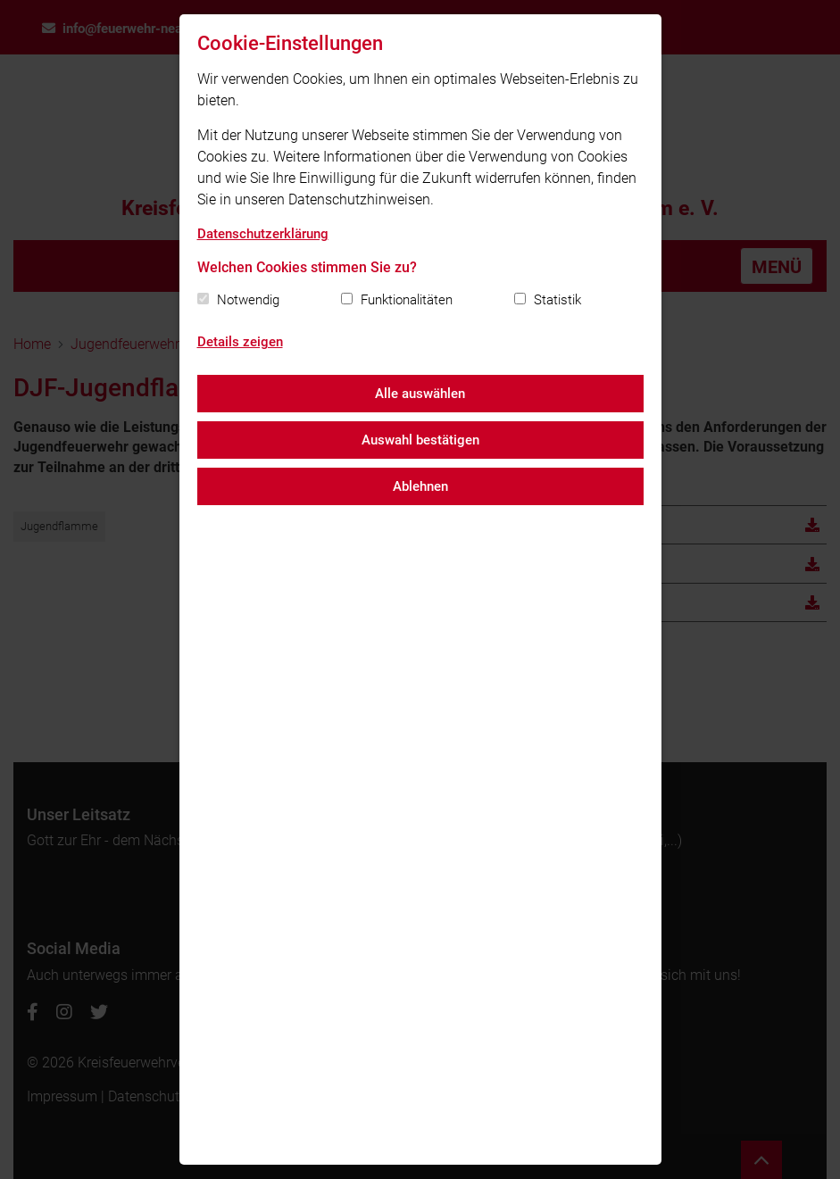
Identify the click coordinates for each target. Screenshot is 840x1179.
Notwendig (248, 300)
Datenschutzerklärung (263, 234)
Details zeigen (240, 342)
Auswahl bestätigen (420, 440)
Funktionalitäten (407, 300)
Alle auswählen (420, 394)
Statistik (557, 300)
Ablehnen (420, 486)
